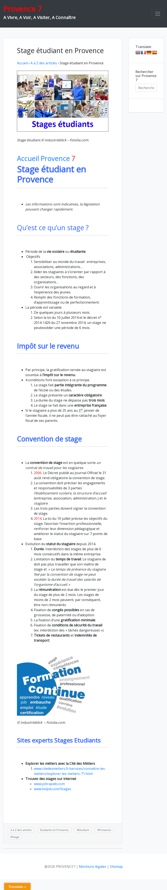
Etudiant (84, 830)
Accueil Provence (46, 158)
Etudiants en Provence (54, 830)
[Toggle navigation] (158, 14)
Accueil (22, 63)
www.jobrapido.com (49, 783)
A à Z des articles (43, 63)
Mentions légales (92, 866)
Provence (105, 830)
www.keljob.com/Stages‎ (52, 789)
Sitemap (116, 866)
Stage (15, 837)
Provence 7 (22, 9)
